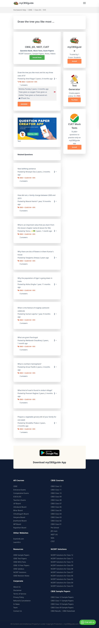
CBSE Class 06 (56, 507)
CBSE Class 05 (56, 510)
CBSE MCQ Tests (19, 562)
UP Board (17, 503)
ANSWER (24, 104)
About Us (17, 587)
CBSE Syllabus (18, 569)
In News (16, 604)
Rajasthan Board (19, 527)
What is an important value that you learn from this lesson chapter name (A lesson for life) (36, 226)
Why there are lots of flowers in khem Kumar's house (36, 253)
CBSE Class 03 (56, 517)
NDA (52, 538)
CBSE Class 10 (56, 493)
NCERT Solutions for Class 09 (62, 565)
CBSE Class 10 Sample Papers (62, 604)
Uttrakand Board (19, 507)
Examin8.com (18, 539)
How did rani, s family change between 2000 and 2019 (36, 196)
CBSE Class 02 (56, 521)
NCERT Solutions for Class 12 (62, 555)
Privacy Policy (18, 597)
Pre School (55, 527)
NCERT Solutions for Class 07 (62, 572)
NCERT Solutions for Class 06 (62, 576)
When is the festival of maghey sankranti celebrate (33, 309)
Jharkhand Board (19, 521)
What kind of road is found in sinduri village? (35, 390)
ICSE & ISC (17, 496)
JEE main (54, 531)
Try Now (74, 100)
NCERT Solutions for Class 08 (62, 569)
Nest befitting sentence (27, 169)
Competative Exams (21, 493)
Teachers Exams (19, 500)
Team (15, 607)
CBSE (30, 10)
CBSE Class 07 (56, 503)
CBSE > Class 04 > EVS (28, 82)
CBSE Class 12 (56, 486)
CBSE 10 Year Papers (21, 565)
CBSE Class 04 (56, 514)
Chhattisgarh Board (21, 514)
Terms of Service (19, 594)
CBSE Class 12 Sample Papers (62, 597)
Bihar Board (18, 510)
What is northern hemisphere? (29, 364)
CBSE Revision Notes (21, 576)
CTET (53, 541)
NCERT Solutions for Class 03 (62, 586)
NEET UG (54, 534)
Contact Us (17, 611)
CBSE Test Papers (20, 558)
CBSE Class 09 (56, 496)
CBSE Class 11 (56, 490)
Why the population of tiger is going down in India (35, 280)
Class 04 (37, 10)
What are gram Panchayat (28, 337)
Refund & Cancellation (22, 601)
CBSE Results (56, 611)
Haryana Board (19, 517)
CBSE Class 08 (56, 500)
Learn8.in (17, 542)
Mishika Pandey (25, 89)
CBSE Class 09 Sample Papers (62, 607)
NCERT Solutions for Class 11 (62, 558)
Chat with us (87, 622)
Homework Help (19, 10)
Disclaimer (17, 590)
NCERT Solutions (19, 572)
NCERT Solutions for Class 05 (62, 579)
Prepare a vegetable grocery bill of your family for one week (37, 418)
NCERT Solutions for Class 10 (62, 562)
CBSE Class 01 (56, 524)
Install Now (37, 57)
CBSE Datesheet (69, 611)
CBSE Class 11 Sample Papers (62, 601)
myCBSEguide (23, 3)
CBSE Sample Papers (21, 555)
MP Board (17, 524)
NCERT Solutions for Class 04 (62, 582)
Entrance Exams (19, 490)
